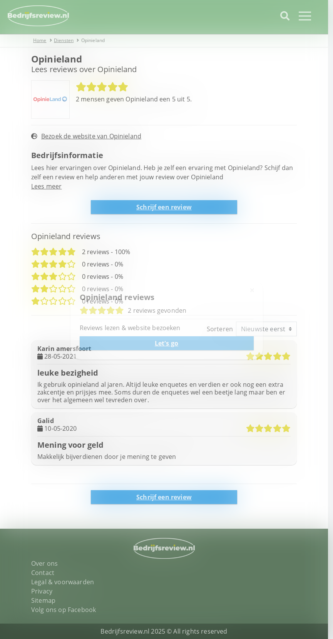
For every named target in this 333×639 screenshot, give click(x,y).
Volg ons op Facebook (66, 609)
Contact (45, 572)
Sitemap (46, 600)
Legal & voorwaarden (65, 582)
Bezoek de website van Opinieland (94, 136)
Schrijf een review (166, 207)
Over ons (47, 563)
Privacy (44, 591)
